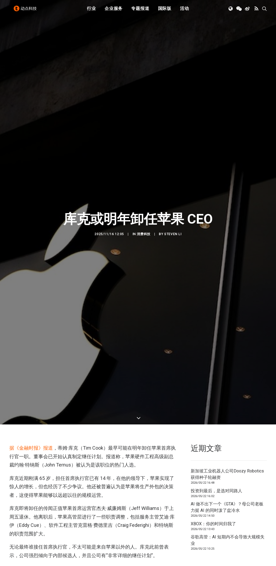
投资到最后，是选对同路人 (216, 328)
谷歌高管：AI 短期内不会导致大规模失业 (227, 377)
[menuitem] (91, 11)
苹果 (15, 419)
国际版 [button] (164, 11)
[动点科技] (26, 11)
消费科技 (143, 153)
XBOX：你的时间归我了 (213, 361)
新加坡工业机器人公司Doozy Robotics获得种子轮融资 (227, 311)
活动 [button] (184, 11)
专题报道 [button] (140, 11)
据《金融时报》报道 (31, 285)
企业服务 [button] (114, 11)
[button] (231, 11)
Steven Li (172, 153)
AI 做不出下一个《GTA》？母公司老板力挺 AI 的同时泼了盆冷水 (227, 344)
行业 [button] (91, 11)
